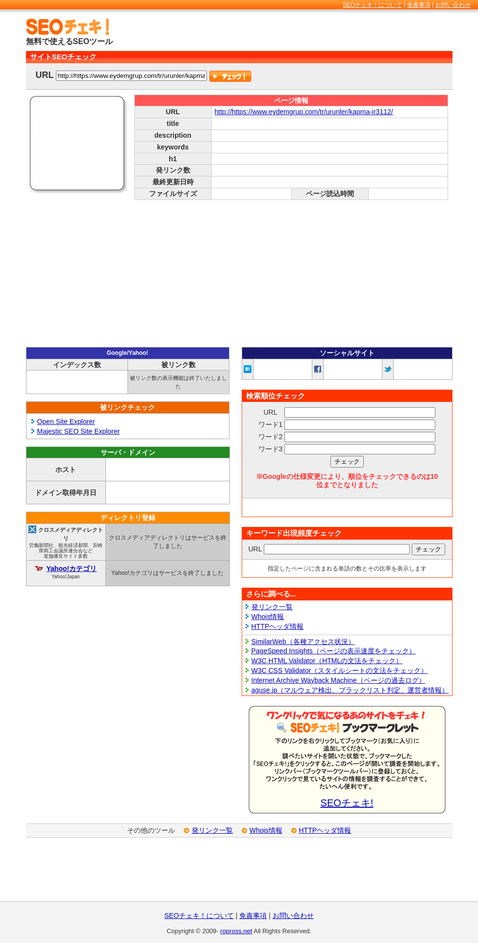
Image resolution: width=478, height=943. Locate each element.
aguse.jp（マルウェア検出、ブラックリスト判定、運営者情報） (350, 690)
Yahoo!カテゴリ (71, 568)
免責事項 (418, 4)
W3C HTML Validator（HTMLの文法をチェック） (327, 661)
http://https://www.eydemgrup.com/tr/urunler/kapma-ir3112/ (304, 112)
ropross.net (236, 931)
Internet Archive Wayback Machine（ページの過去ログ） (339, 680)
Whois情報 (268, 616)
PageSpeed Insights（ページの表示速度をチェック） (334, 651)
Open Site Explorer (66, 421)
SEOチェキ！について (372, 4)
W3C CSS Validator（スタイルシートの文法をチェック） (340, 670)
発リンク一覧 (272, 607)
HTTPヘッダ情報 (278, 626)
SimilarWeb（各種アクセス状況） (303, 641)
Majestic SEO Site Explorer (78, 431)
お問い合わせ (453, 4)
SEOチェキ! (347, 802)
